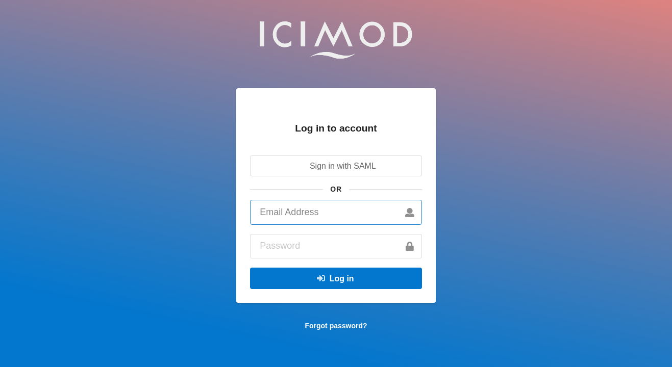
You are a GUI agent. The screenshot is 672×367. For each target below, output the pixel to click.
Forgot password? (336, 326)
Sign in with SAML (335, 166)
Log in (335, 278)
